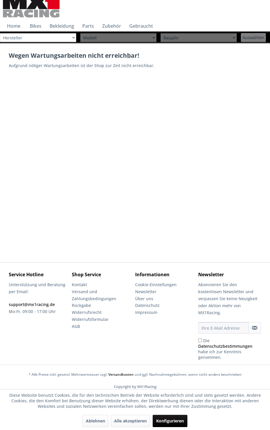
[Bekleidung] (62, 26)
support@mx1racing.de (32, 304)
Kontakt (79, 284)
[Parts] (88, 26)
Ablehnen (95, 421)
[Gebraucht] (141, 26)
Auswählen (253, 37)
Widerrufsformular (90, 319)
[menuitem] (14, 26)
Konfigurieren (170, 421)
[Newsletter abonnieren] (254, 328)
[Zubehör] (111, 26)
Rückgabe (81, 305)
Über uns (144, 298)
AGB (76, 326)
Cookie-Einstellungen (156, 284)
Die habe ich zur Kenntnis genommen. (225, 349)
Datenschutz (147, 305)
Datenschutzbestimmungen (225, 346)
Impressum (146, 312)
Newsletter (145, 291)
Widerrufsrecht (87, 312)
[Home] (14, 26)
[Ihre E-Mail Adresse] (223, 328)
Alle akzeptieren (130, 421)
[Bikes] (36, 26)
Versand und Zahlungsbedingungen (94, 295)
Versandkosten (121, 374)
